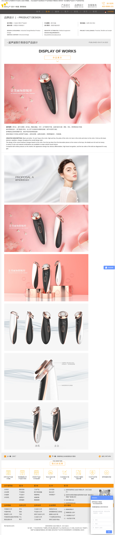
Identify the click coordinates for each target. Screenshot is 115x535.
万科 (20, 514)
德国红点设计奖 (53, 514)
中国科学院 (7, 511)
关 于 (85, 12)
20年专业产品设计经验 (8, 477)
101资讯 (6, 497)
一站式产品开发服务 (92, 477)
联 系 (95, 12)
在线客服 (111, 11)
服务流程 (21, 489)
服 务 (57, 12)
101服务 (6, 494)
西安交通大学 (8, 519)
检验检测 (36, 500)
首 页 (38, 12)
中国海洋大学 (8, 509)
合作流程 (51, 489)
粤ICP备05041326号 (9, 526)
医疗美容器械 (38, 492)
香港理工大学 (8, 514)
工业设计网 (37, 519)
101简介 (6, 489)
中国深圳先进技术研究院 (11, 517)
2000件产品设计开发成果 (36, 477)
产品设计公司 (38, 511)
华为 (20, 509)
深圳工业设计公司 (39, 514)
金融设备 (36, 497)
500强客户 (52, 494)
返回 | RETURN (106, 456)
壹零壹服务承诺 (106, 476)
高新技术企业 (53, 509)
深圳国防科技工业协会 (55, 511)
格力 (20, 519)
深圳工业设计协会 (54, 519)
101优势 (6, 492)
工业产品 (36, 489)
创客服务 (21, 500)
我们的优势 (57, 464)
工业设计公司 (38, 509)
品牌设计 (21, 497)
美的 (20, 511)
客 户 (66, 12)
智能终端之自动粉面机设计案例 (66, 456)
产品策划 (21, 492)
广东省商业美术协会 (55, 517)
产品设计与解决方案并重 (78, 477)
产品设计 (21, 494)
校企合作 (51, 492)
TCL (20, 517)
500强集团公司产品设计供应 (22, 477)
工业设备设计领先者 (64, 477)
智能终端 (36, 494)
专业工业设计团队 (50, 477)
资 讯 (76, 12)
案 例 (48, 12)
